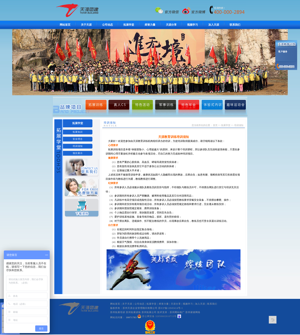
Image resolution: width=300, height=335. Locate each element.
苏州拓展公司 (149, 312)
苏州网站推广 (177, 312)
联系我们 (235, 24)
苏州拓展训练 (133, 312)
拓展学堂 (128, 24)
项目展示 (78, 153)
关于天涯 (86, 24)
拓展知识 (78, 132)
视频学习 (192, 24)
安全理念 (78, 139)
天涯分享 (171, 24)
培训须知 (78, 146)
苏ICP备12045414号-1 (170, 308)
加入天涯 (213, 24)
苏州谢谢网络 (192, 312)
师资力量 (150, 24)
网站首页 (65, 24)
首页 (215, 125)
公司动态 (107, 24)
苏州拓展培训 (117, 312)
